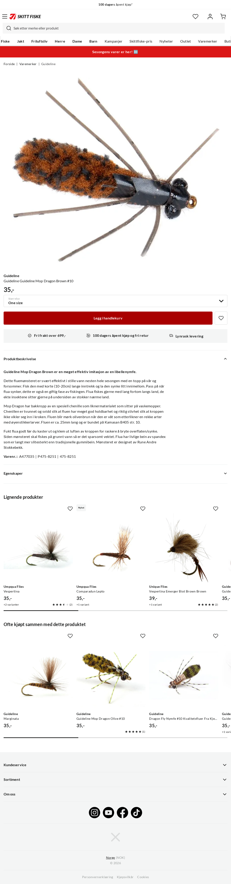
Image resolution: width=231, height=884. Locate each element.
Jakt (20, 41)
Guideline (48, 64)
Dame (77, 41)
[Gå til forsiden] (25, 16)
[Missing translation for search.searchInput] (7, 28)
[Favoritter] (195, 16)
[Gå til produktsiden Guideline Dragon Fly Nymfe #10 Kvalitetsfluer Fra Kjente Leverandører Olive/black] (183, 675)
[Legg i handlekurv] (108, 318)
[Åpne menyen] (4, 16)
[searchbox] (118, 28)
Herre (60, 41)
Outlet (185, 41)
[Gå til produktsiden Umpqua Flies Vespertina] (38, 548)
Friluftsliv (39, 41)
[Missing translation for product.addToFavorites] (221, 318)
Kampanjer (113, 41)
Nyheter (166, 41)
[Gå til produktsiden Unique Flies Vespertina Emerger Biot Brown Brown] (183, 548)
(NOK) (115, 857)
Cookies (143, 877)
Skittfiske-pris (140, 41)
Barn (93, 41)
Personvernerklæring (97, 877)
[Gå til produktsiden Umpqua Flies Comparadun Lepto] (111, 548)
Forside (9, 64)
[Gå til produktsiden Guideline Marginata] (38, 675)
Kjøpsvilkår (125, 877)
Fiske (5, 41)
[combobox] (114, 28)
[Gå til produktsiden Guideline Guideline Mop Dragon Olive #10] (111, 675)
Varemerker (207, 41)
